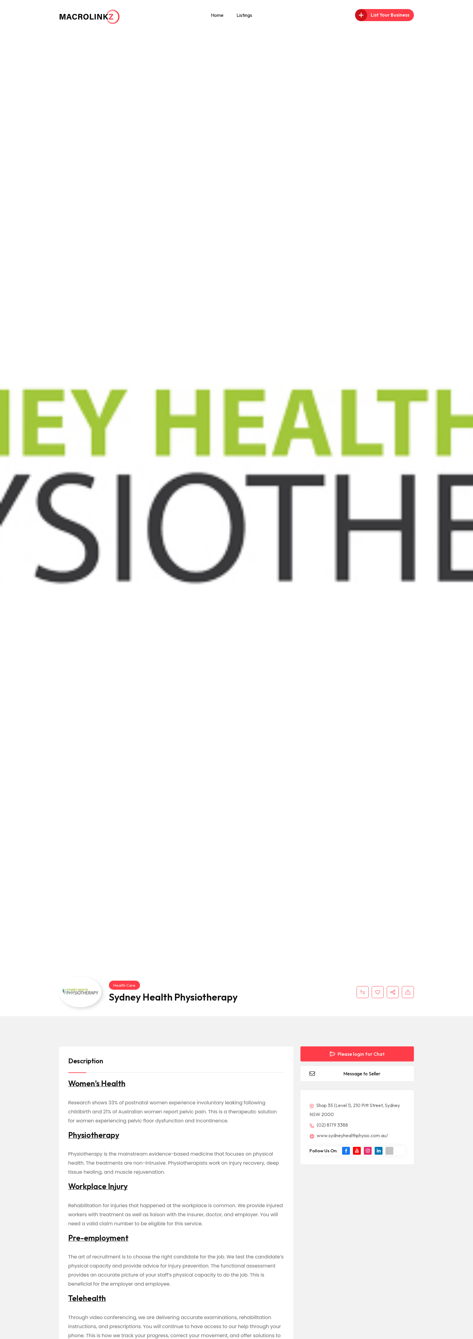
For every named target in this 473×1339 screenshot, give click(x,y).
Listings (244, 15)
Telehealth (87, 1298)
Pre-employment (98, 1238)
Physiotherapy (93, 1135)
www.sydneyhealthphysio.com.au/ (349, 1135)
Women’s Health (96, 1083)
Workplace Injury (98, 1186)
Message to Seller (361, 1074)
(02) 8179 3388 (329, 1125)
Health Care (124, 985)
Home (217, 15)
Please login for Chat (357, 1054)
